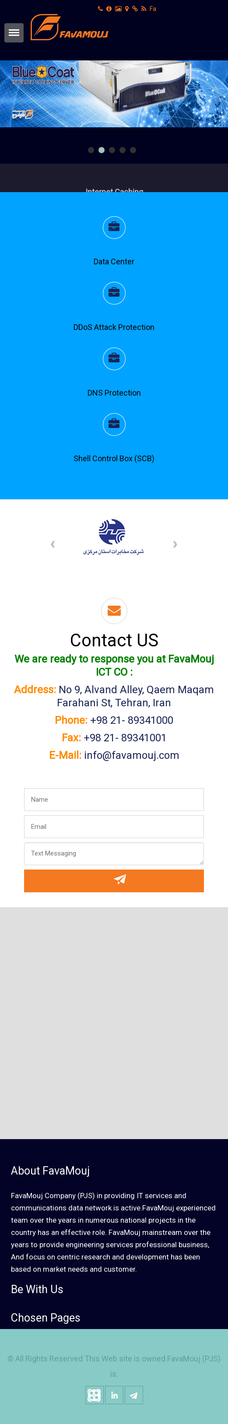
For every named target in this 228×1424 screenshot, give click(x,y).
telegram (134, 1395)
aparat (94, 1395)
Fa (153, 8)
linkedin (114, 1395)
